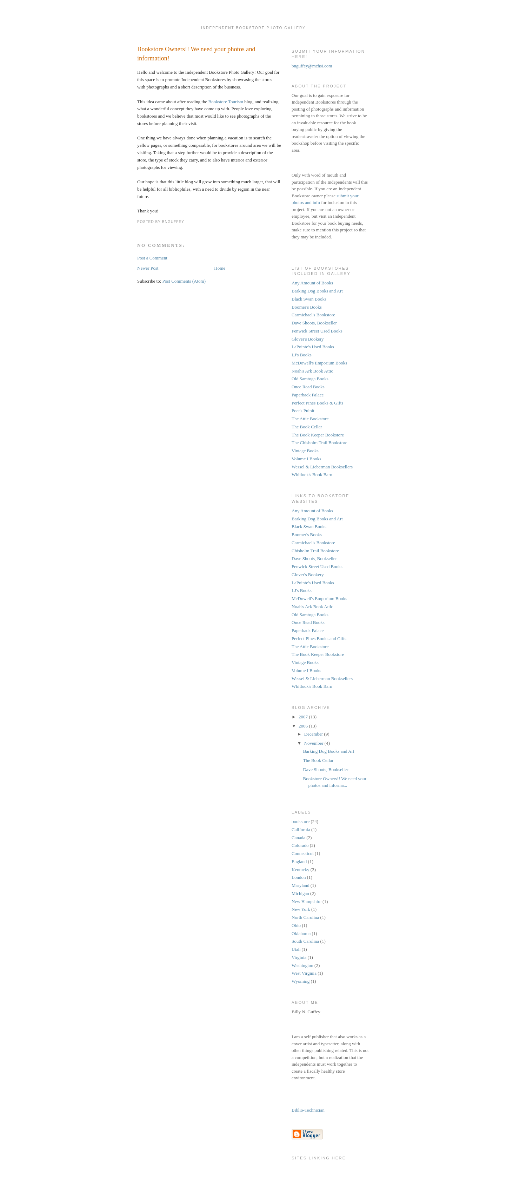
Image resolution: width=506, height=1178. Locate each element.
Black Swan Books (309, 299)
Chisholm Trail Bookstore (315, 550)
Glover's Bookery (308, 339)
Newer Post (147, 268)
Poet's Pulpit (303, 410)
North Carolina (305, 917)
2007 (304, 716)
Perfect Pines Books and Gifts (319, 638)
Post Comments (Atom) (184, 281)
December (314, 734)
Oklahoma (301, 933)
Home (219, 268)
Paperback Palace (308, 394)
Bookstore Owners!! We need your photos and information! (196, 53)
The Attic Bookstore (310, 418)
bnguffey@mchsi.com (312, 65)
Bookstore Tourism (226, 101)
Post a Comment (152, 258)
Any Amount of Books (312, 282)
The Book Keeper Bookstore (318, 434)
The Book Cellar (307, 426)
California (301, 829)
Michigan (300, 893)
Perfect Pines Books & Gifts (317, 403)
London (299, 877)
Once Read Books (308, 386)
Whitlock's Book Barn (312, 474)
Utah (296, 949)
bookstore (300, 821)
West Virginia (304, 973)
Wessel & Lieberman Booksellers (322, 466)
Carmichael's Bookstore (313, 314)
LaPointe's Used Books (313, 346)
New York (301, 909)
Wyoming (300, 981)
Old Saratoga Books (310, 378)
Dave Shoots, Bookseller (314, 322)
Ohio (296, 925)
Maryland (300, 885)
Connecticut (303, 853)
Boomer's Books (307, 307)
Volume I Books (306, 458)
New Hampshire (306, 901)
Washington (302, 965)
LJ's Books (302, 354)
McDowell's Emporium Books (319, 363)
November (314, 743)
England (299, 861)
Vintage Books (305, 450)
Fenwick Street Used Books (317, 331)
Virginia (299, 957)
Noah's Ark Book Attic (312, 371)
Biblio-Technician (308, 1110)
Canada (298, 837)
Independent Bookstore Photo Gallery (253, 25)
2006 (304, 726)
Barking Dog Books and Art (317, 291)
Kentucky (300, 869)
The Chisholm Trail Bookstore (319, 442)
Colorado (300, 845)
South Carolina (305, 941)
